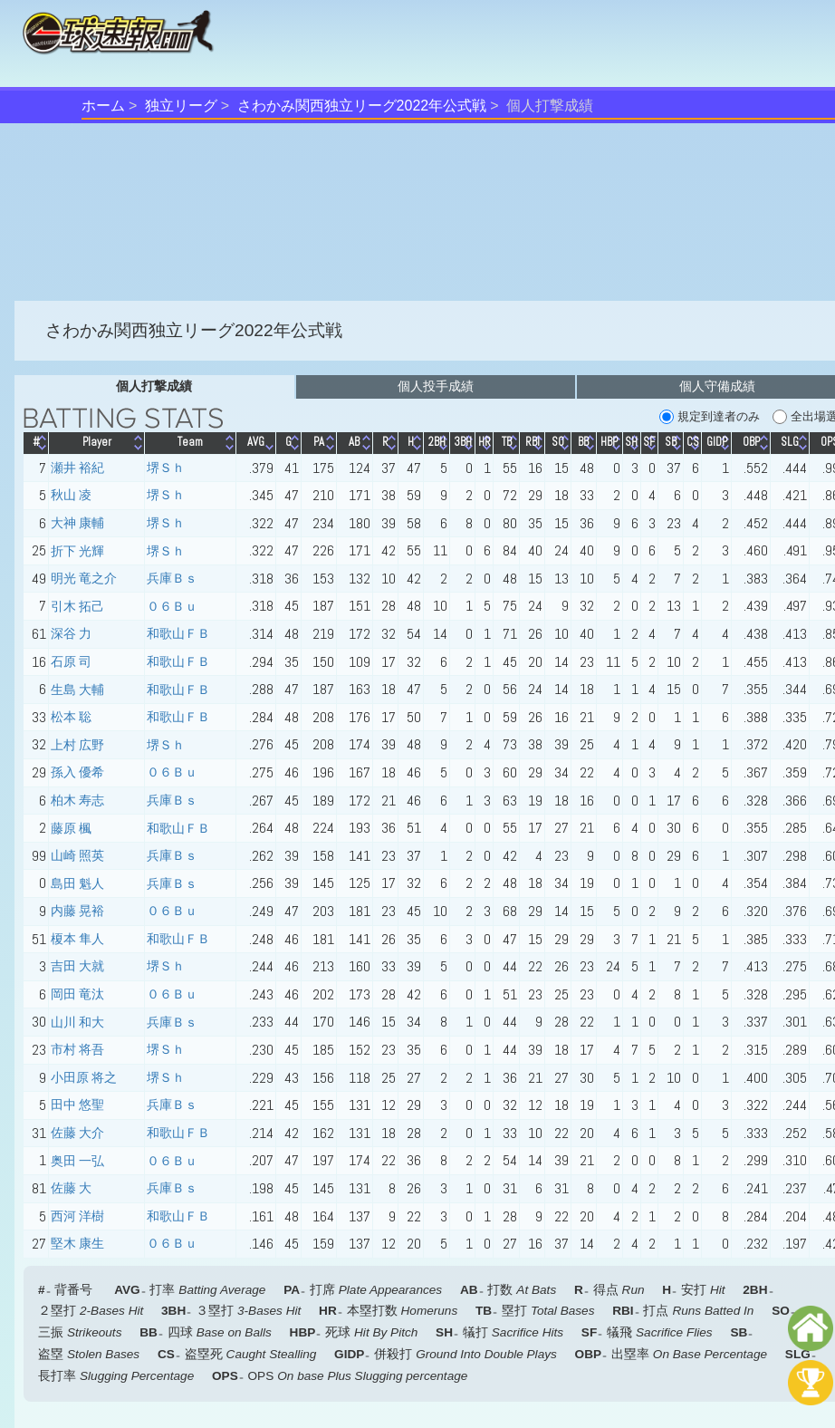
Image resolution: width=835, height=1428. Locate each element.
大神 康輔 (77, 523)
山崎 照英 (77, 855)
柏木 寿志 (77, 800)
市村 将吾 (77, 1049)
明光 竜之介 (84, 578)
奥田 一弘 (77, 1161)
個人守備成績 (717, 386)
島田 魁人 (77, 883)
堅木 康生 (77, 1243)
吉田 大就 (77, 966)
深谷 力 (71, 633)
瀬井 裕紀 (77, 467)
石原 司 (71, 661)
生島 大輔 (77, 689)
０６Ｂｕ (172, 606)
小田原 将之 (84, 1077)
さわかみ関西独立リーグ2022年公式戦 (362, 105)
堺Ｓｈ (166, 467)
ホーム (103, 105)
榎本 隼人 (77, 939)
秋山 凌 (71, 495)
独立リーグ (181, 105)
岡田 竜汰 (77, 994)
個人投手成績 (436, 386)
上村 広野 (77, 745)
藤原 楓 (71, 828)
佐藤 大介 (77, 1132)
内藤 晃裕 (77, 910)
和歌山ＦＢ (178, 633)
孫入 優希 (77, 772)
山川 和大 (77, 1022)
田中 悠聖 (77, 1104)
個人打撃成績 (154, 386)
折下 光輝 (77, 551)
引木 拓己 (77, 606)
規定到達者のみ (709, 417)
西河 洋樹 (77, 1216)
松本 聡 (71, 717)
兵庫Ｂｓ (172, 578)
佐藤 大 (71, 1188)
